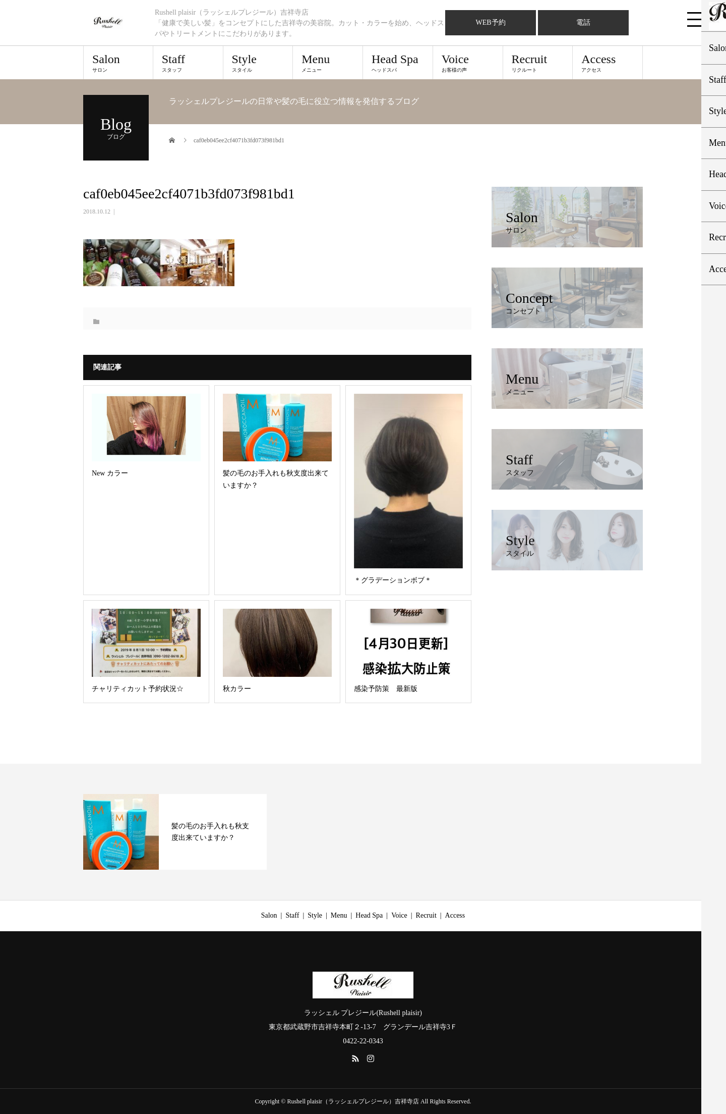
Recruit (538, 62)
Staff (188, 62)
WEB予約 (490, 22)
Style (258, 62)
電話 (583, 22)
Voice (468, 62)
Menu (327, 62)
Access (607, 62)
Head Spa (398, 62)
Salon (118, 62)
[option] (175, 832)
